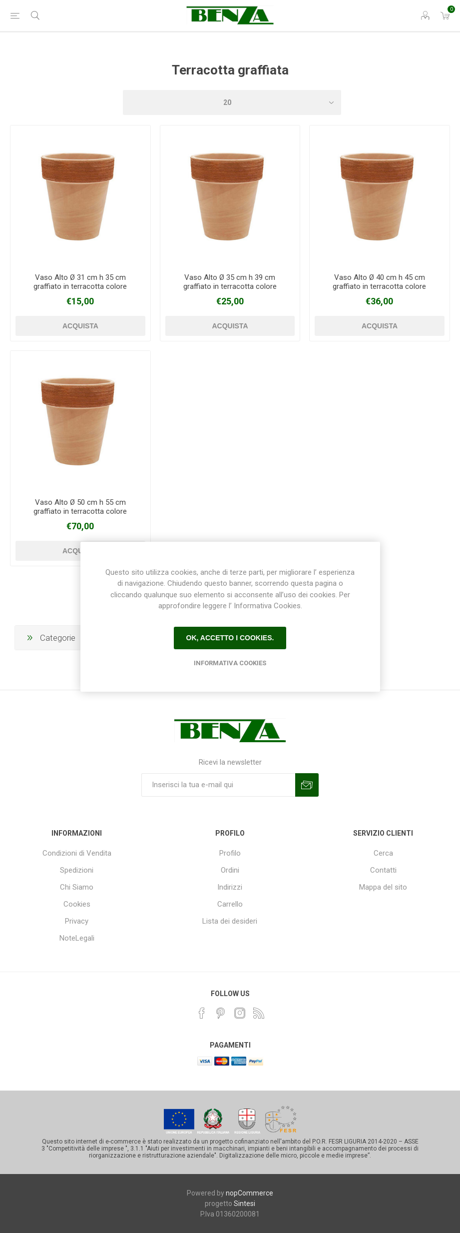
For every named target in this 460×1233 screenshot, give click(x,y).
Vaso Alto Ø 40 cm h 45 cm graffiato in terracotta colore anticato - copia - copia (379, 286)
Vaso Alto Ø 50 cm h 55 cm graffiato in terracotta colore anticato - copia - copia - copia (80, 511)
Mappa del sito (383, 887)
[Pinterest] (221, 1013)
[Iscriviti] (218, 785)
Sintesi (244, 1204)
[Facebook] (202, 1013)
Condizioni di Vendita (76, 853)
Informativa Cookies (230, 663)
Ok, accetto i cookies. (230, 638)
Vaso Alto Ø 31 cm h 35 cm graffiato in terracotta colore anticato (80, 286)
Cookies (76, 904)
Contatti (383, 870)
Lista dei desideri (229, 921)
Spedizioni (76, 870)
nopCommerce (249, 1193)
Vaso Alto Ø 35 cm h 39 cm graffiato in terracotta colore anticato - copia (230, 286)
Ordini (230, 870)
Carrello (230, 904)
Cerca (383, 853)
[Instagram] (240, 1013)
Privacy (76, 921)
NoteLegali (76, 938)
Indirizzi (229, 887)
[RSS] (259, 1013)
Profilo (230, 853)
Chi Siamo (76, 887)
